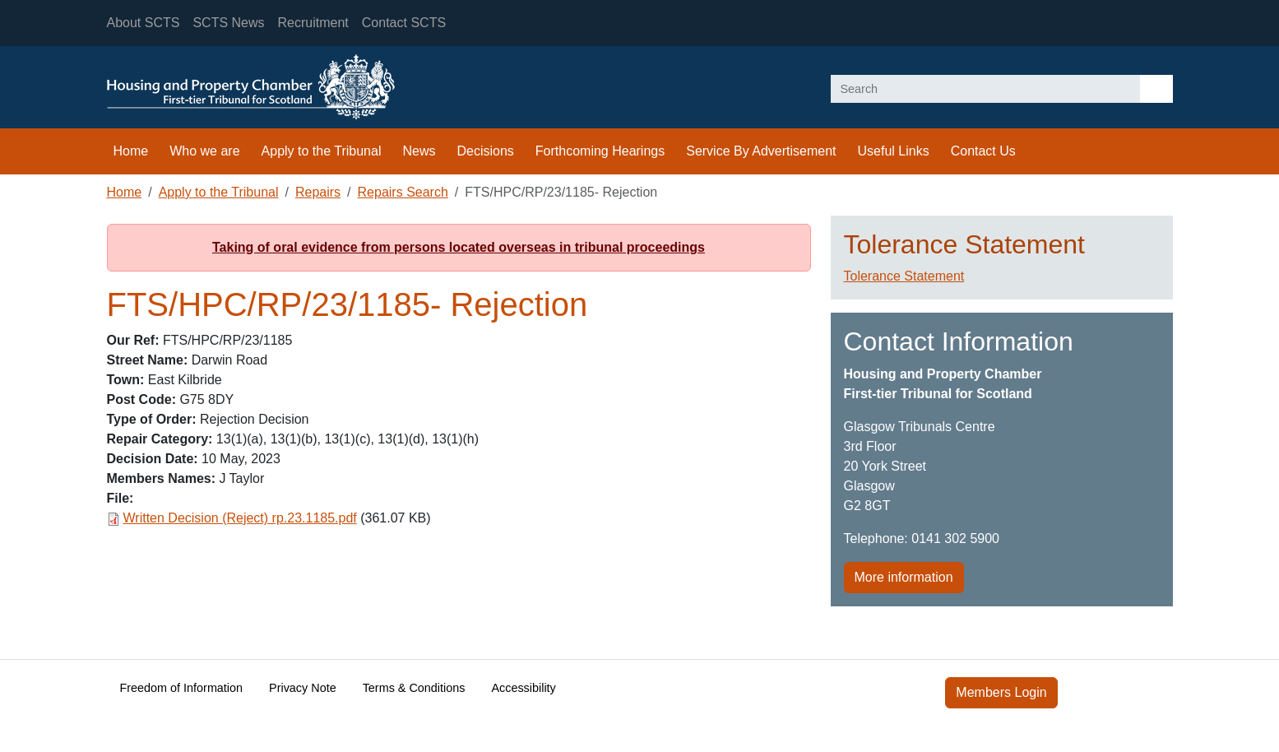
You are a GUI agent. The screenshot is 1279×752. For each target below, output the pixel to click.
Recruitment (313, 23)
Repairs (318, 192)
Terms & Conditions (414, 687)
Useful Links (893, 151)
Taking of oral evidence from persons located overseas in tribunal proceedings (458, 247)
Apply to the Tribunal (322, 151)
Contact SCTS (404, 23)
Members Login (1001, 692)
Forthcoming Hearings (600, 151)
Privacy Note (302, 687)
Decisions (484, 151)
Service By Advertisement (761, 151)
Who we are (204, 151)
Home (131, 151)
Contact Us (983, 151)
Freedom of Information (181, 687)
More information (904, 577)
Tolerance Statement (904, 276)
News (418, 151)
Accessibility (523, 687)
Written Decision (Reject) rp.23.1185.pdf (240, 518)
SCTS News (228, 23)
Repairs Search (403, 192)
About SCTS (143, 23)
